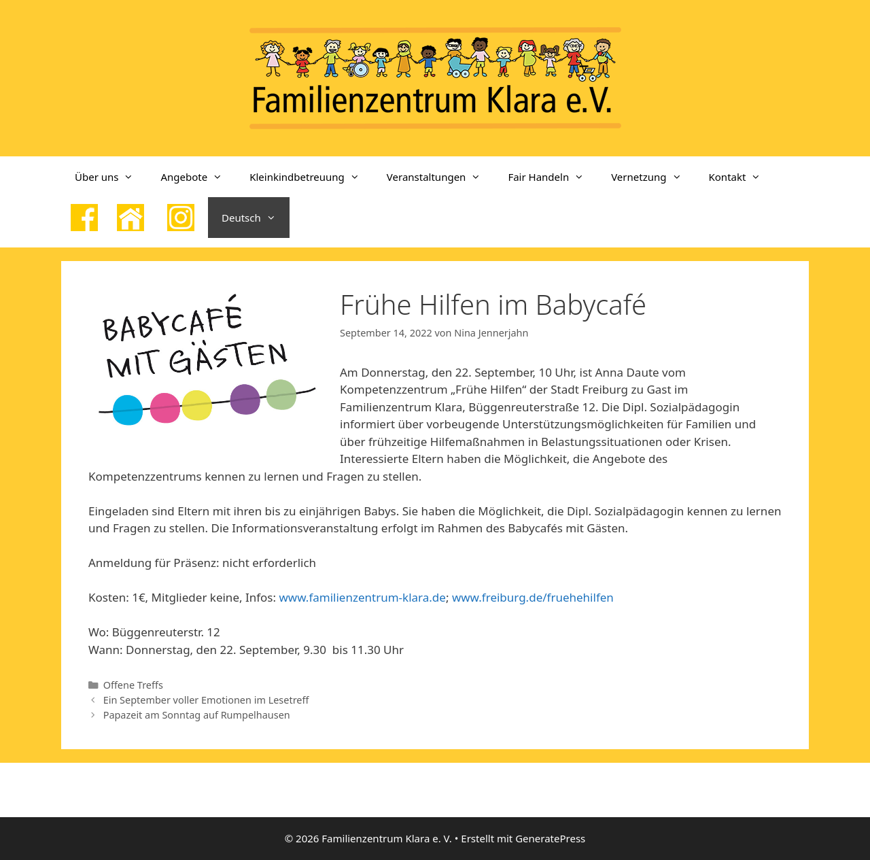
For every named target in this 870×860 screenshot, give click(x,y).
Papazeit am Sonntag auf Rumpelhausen (196, 714)
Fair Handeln (552, 176)
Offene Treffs (133, 684)
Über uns (111, 176)
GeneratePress (550, 838)
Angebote (198, 176)
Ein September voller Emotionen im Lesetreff (206, 699)
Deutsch (256, 217)
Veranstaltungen (441, 176)
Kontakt (742, 176)
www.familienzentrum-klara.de (362, 597)
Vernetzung (653, 176)
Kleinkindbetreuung (311, 176)
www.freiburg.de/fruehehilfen (533, 597)
